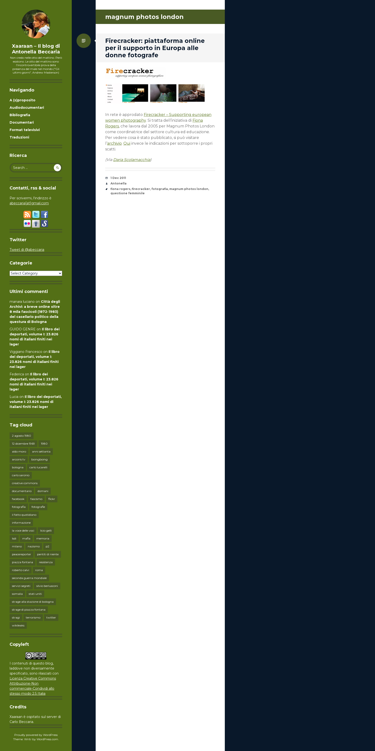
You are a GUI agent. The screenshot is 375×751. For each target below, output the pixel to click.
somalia (17, 594)
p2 (47, 546)
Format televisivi (25, 130)
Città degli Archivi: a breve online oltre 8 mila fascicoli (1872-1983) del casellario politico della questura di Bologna (35, 311)
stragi (16, 617)
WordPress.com (47, 739)
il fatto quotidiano (24, 514)
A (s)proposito (22, 100)
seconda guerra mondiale (29, 578)
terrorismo (33, 617)
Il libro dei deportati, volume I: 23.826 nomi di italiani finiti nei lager (36, 402)
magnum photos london (188, 189)
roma (39, 570)
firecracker (141, 189)
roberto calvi (20, 570)
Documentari (22, 122)
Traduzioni (19, 137)
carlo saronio (20, 475)
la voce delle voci (23, 530)
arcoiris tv (18, 459)
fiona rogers (120, 189)
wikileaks (18, 625)
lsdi (14, 538)
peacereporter (21, 554)
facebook (18, 499)
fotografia (19, 507)
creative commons (25, 483)
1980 (44, 443)
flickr (51, 499)
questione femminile (127, 193)
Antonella (118, 183)
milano (17, 546)
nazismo (34, 546)
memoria (42, 538)
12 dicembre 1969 (23, 443)
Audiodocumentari (27, 107)
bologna (17, 467)
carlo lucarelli (38, 467)
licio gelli (46, 530)
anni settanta (41, 451)
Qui (126, 143)
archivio (114, 143)
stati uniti (35, 594)
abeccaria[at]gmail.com (29, 203)
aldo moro (19, 451)
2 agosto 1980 (21, 435)
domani (43, 491)
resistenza (46, 562)
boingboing (39, 459)
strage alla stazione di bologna (33, 601)
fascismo (36, 499)
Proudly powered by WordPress (36, 735)
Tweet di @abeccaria (27, 249)
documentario (22, 491)
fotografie (38, 507)
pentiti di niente (48, 554)
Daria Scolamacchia (131, 159)
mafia (26, 538)
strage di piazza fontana (28, 609)
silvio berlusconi (47, 586)
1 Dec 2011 (118, 178)
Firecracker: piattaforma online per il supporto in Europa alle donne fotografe (155, 48)
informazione (21, 522)
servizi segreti (21, 586)
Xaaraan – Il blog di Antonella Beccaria (36, 49)
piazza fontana (22, 562)
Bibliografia (20, 115)
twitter (51, 617)
